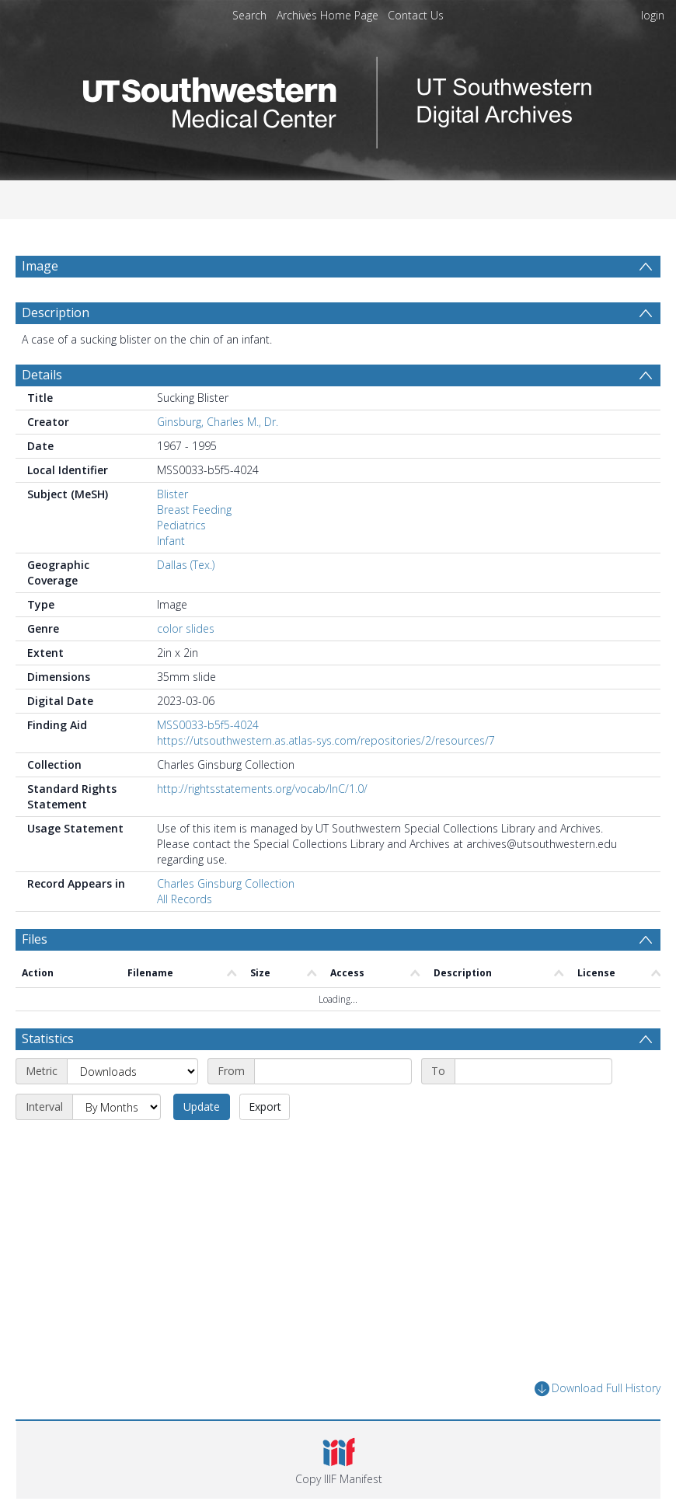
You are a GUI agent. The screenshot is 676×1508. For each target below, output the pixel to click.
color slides (185, 628)
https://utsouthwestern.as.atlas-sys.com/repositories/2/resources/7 (326, 740)
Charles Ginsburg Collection (225, 883)
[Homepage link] (338, 98)
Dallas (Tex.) (185, 564)
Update (201, 1106)
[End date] (533, 1071)
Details (42, 374)
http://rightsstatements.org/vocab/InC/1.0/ (262, 788)
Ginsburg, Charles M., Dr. (217, 421)
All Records (184, 899)
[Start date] (333, 1071)
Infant (171, 540)
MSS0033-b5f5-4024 (208, 724)
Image (40, 265)
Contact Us (416, 15)
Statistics (48, 1038)
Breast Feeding (194, 509)
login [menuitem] (652, 15)
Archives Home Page (327, 15)
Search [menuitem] (249, 15)
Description (55, 312)
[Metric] (132, 1071)
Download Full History (597, 1389)
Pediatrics (181, 525)
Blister (172, 494)
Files (34, 939)
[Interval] (116, 1107)
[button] (338, 1460)
